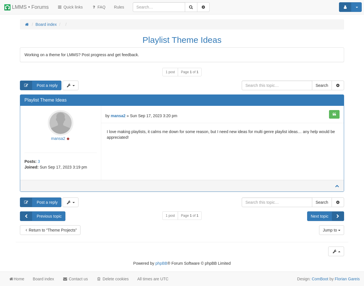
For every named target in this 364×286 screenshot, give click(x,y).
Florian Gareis (347, 279)
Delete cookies (112, 279)
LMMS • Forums (26, 7)
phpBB (161, 263)
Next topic (327, 216)
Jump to (331, 230)
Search (322, 85)
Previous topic (41, 216)
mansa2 (58, 138)
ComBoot (320, 279)
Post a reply (39, 85)
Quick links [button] (70, 7)
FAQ (98, 7)
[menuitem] (119, 7)
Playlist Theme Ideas (182, 40)
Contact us (75, 279)
